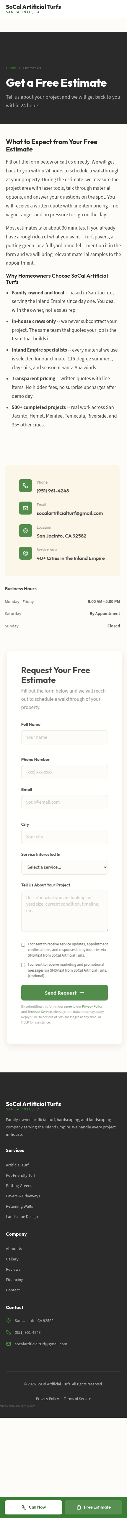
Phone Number (36, 759)
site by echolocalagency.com (17, 1406)
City (26, 824)
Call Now (33, 1507)
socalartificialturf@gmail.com (68, 513)
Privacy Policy (93, 1006)
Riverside (97, 416)
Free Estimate (93, 1507)
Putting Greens (19, 1186)
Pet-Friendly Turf (20, 1175)
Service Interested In (41, 854)
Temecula (75, 416)
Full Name (32, 724)
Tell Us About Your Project (46, 885)
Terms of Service (41, 1011)
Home (11, 68)
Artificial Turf (17, 1165)
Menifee (54, 416)
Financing (14, 1280)
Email (27, 789)
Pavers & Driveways (23, 1196)
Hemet (37, 416)
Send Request (65, 993)
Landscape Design (22, 1217)
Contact (13, 1290)
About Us (14, 1249)
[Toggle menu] (117, 8)
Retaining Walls (19, 1206)
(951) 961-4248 (51, 490)
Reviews (13, 1269)
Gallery (12, 1259)
